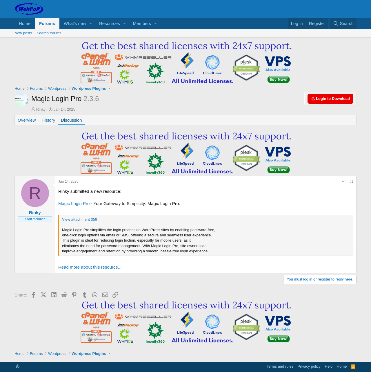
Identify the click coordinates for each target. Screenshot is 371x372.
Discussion (71, 120)
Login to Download (330, 98)
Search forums (49, 33)
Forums (47, 23)
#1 (351, 181)
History (48, 120)
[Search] (343, 23)
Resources (109, 23)
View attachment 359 (79, 219)
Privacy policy (309, 366)
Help (329, 366)
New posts (23, 33)
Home (24, 23)
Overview (27, 120)
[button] (91, 23)
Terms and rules (280, 366)
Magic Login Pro (74, 203)
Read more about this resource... (89, 267)
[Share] (344, 181)
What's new (75, 23)
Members (142, 23)
